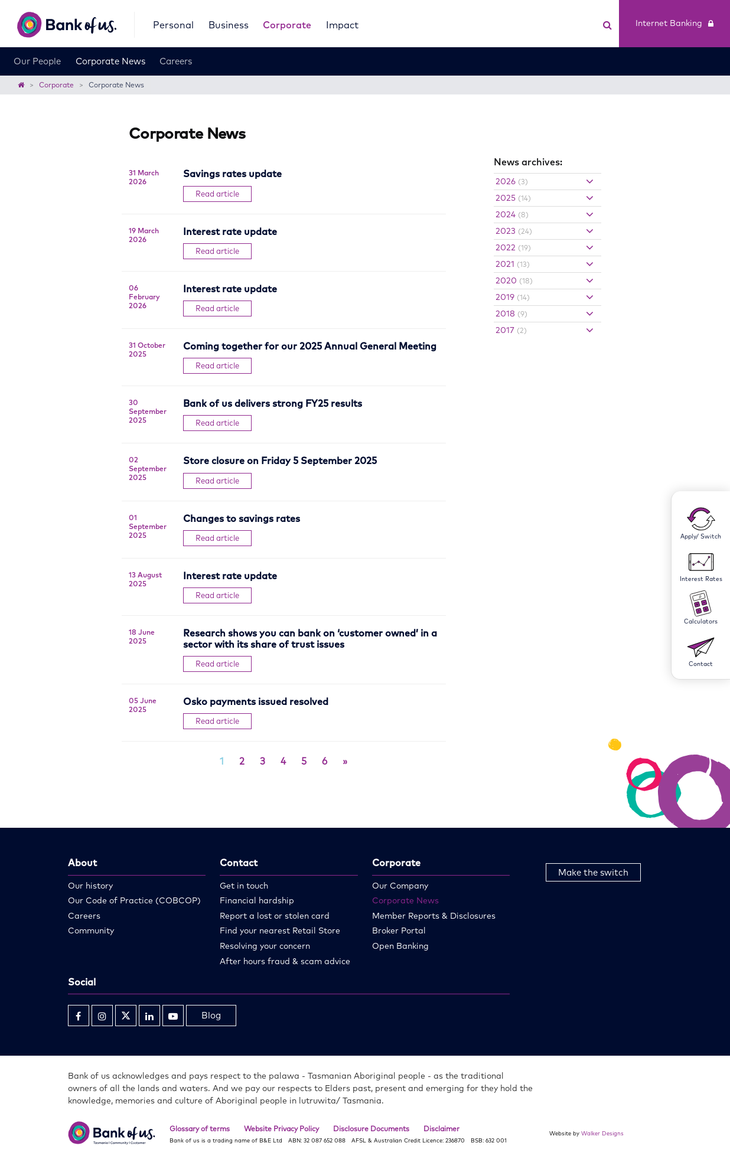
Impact (342, 25)
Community (91, 930)
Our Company (400, 885)
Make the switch (593, 872)
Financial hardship (257, 900)
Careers (175, 61)
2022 (513, 247)
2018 (511, 313)
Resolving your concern (265, 946)
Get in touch (244, 885)
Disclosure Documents (371, 1128)
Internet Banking (674, 23)
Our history (90, 885)
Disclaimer (441, 1128)
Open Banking (400, 946)
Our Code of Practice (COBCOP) (134, 900)
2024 (512, 214)
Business (228, 25)
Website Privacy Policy (281, 1128)
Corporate (287, 25)
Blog (211, 1015)
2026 (512, 181)
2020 (514, 280)
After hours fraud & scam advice (285, 961)
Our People (37, 61)
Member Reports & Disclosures (434, 915)
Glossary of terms (200, 1128)
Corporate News (110, 61)
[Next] (345, 761)
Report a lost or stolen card (275, 915)
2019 (513, 297)
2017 (511, 330)
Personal (173, 25)
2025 (513, 197)
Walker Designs (602, 1133)
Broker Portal (399, 930)
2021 (513, 264)
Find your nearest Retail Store (280, 930)
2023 (514, 231)
